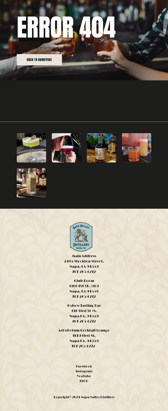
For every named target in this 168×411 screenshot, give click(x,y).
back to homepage (39, 59)
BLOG (84, 381)
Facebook (84, 366)
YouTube (84, 376)
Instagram (84, 371)
